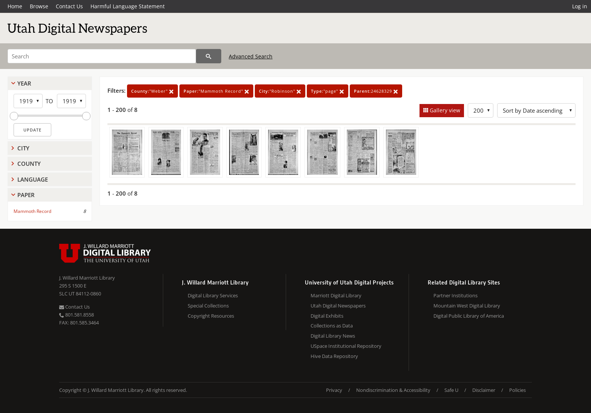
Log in (579, 6)
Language (32, 179)
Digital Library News (333, 335)
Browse (39, 6)
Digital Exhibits (327, 315)
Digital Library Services (213, 295)
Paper (26, 195)
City (23, 148)
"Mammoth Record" (216, 91)
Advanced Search (251, 56)
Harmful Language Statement (127, 6)
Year (24, 83)
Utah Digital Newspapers (338, 305)
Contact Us (69, 6)
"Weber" (152, 91)
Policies (517, 390)
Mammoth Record (32, 211)
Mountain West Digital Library (466, 305)
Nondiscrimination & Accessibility (393, 390)
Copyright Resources (211, 315)
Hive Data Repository (334, 356)
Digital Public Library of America (468, 315)
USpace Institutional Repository (346, 346)
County (29, 163)
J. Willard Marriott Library (87, 277)
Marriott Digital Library (336, 295)
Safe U (451, 390)
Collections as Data (332, 325)
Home (15, 6)
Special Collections (208, 305)
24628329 (376, 91)
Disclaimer (483, 390)
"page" (327, 91)
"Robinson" (280, 91)
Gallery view (444, 110)
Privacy (334, 390)
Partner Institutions (455, 295)
